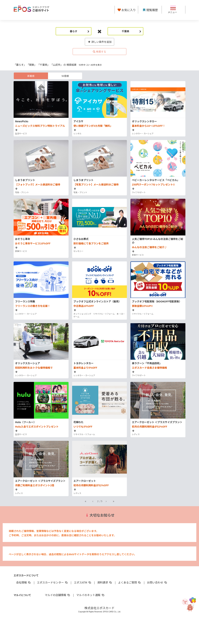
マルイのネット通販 (90, 595)
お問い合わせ (157, 582)
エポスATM (83, 582)
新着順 (30, 76)
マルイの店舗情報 (58, 595)
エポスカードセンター (52, 582)
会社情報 (23, 582)
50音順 (65, 76)
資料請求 (104, 582)
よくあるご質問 (129, 582)
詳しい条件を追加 (100, 42)
